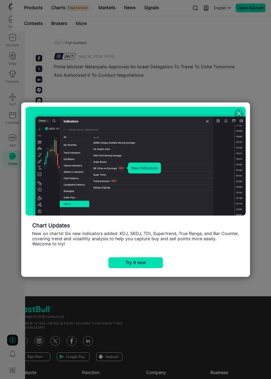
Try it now (135, 262)
